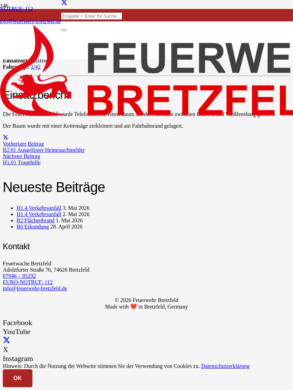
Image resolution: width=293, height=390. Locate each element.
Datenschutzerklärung (225, 366)
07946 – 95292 (19, 276)
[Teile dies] (5, 137)
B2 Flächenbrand (36, 220)
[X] (6, 340)
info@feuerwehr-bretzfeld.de (35, 288)
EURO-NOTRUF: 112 (28, 282)
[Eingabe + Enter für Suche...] (91, 16)
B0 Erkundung (33, 227)
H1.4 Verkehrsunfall (39, 208)
